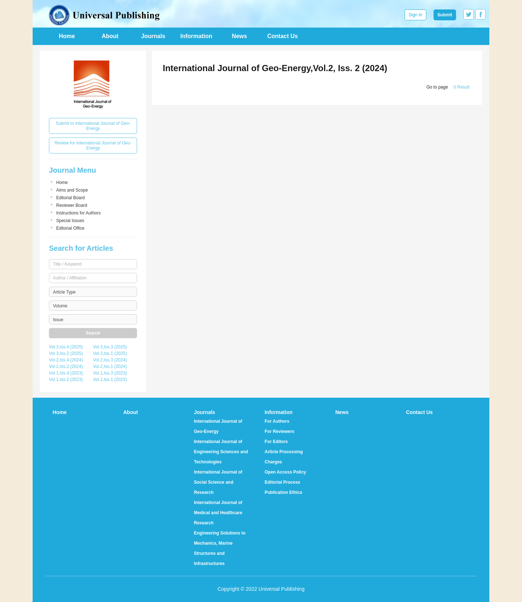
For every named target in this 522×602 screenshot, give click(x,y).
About (110, 36)
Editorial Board (70, 197)
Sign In (415, 14)
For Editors (276, 441)
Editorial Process (282, 482)
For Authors (277, 421)
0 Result (461, 87)
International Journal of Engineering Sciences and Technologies (221, 451)
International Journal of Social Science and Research (218, 482)
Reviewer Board (71, 205)
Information (196, 36)
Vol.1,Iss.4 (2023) (66, 373)
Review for (92, 145)
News (239, 36)
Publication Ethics (283, 492)
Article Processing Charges (284, 456)
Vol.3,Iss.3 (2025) (110, 346)
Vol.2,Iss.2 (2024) (66, 366)
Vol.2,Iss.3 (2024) (110, 360)
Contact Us (282, 36)
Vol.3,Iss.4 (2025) (66, 346)
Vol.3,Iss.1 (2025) (110, 353)
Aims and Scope (72, 190)
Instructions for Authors (78, 213)
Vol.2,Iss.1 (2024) (110, 366)
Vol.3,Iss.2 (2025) (66, 353)
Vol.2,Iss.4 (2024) (66, 360)
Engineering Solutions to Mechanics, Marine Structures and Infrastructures (219, 548)
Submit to (92, 126)
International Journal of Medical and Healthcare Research (218, 512)
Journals (153, 36)
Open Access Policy (285, 472)
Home (67, 36)
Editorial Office (70, 228)
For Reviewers (279, 431)
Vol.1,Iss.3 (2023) (110, 373)
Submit (445, 14)
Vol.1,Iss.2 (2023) (66, 379)
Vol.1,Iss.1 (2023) (110, 379)
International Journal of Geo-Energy (218, 426)
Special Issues (70, 220)
